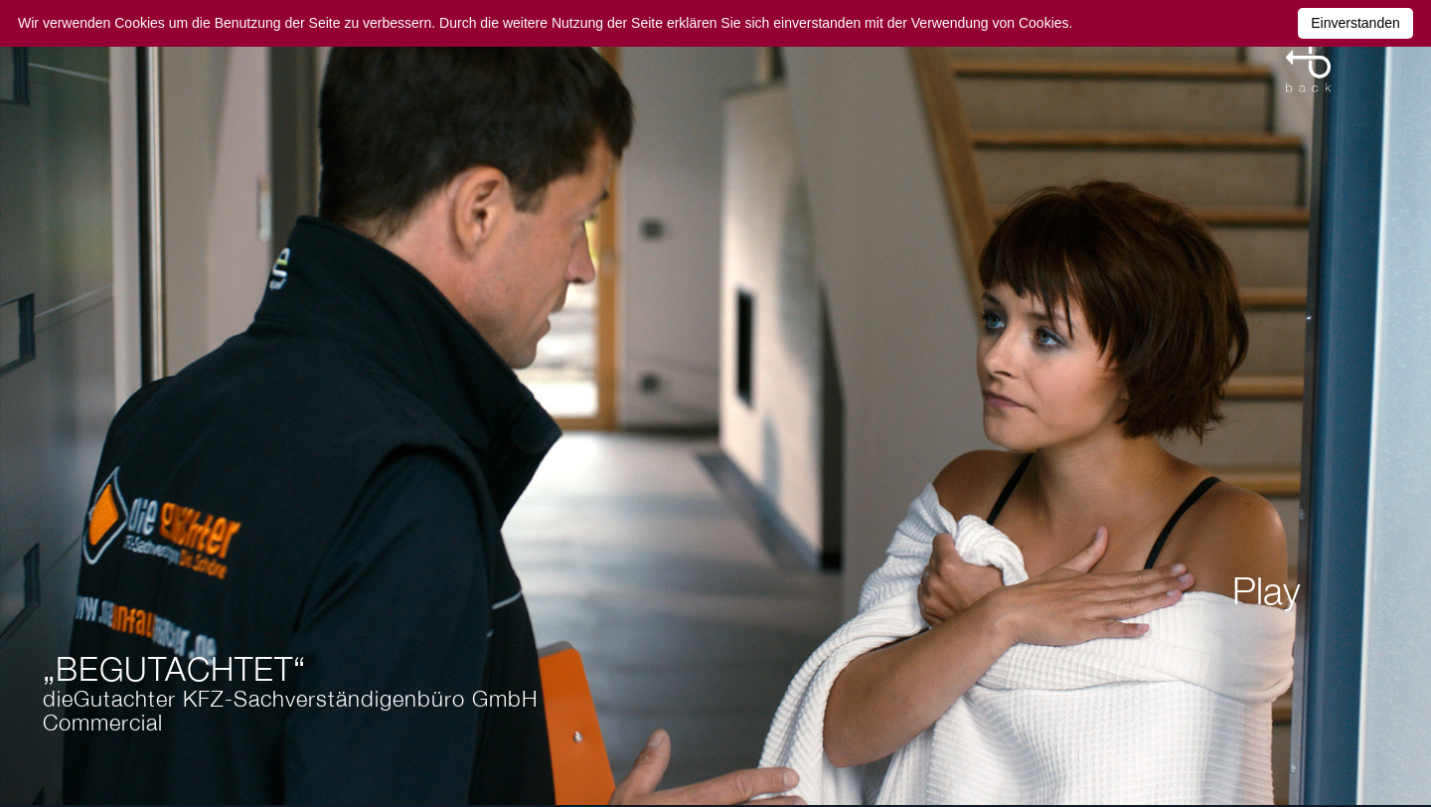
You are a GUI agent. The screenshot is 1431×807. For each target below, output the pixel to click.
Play (1266, 589)
